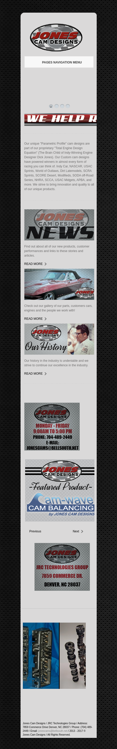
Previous (33, 531)
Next (76, 531)
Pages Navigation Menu (58, 62)
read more (33, 264)
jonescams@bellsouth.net (53, 731)
